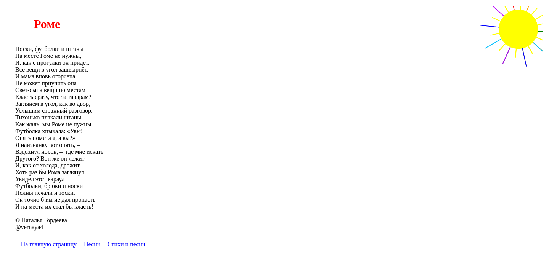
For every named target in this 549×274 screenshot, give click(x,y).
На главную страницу (49, 244)
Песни (92, 244)
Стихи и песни (126, 244)
